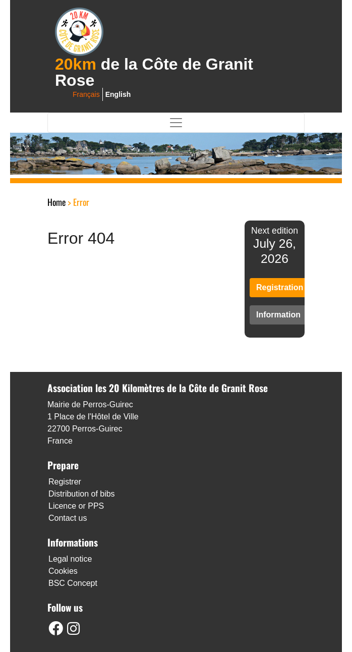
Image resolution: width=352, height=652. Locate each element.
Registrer (64, 481)
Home (56, 201)
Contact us (67, 518)
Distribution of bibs (81, 494)
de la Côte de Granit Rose (154, 72)
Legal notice (70, 559)
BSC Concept (72, 583)
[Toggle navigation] (176, 123)
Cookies (63, 571)
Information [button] (278, 314)
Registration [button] (279, 287)
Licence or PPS (76, 506)
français (86, 94)
